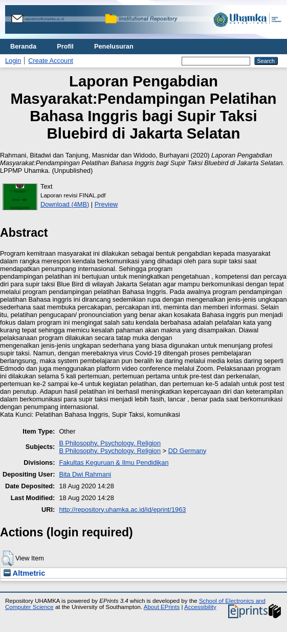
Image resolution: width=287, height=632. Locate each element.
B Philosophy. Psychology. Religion (110, 443)
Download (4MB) (64, 204)
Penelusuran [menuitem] (114, 46)
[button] (7, 558)
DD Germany (187, 451)
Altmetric (24, 573)
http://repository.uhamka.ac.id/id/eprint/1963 (122, 509)
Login (13, 60)
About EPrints (162, 607)
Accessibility (200, 607)
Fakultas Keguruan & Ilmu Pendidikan (113, 462)
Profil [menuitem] (65, 46)
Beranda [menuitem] (23, 46)
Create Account (50, 60)
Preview (106, 204)
